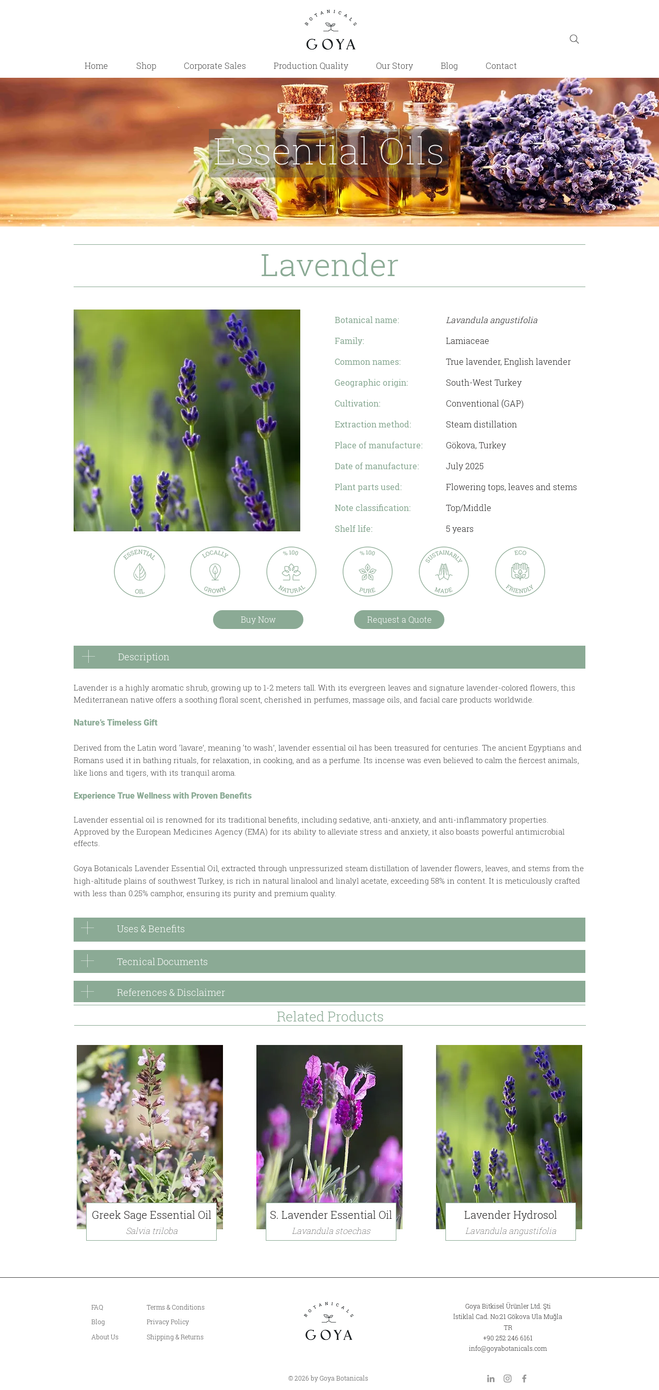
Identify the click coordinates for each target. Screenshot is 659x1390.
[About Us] (112, 1337)
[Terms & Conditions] (192, 1307)
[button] (510, 1215)
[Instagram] (507, 1378)
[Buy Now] (258, 619)
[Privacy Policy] (192, 1321)
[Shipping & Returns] (192, 1337)
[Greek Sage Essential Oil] (151, 1215)
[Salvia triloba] (151, 1231)
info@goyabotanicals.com (508, 1348)
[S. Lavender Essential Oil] (331, 1215)
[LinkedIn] (491, 1378)
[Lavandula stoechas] (331, 1231)
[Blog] (112, 1321)
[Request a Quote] (399, 619)
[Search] (574, 39)
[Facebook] (524, 1378)
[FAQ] (112, 1307)
